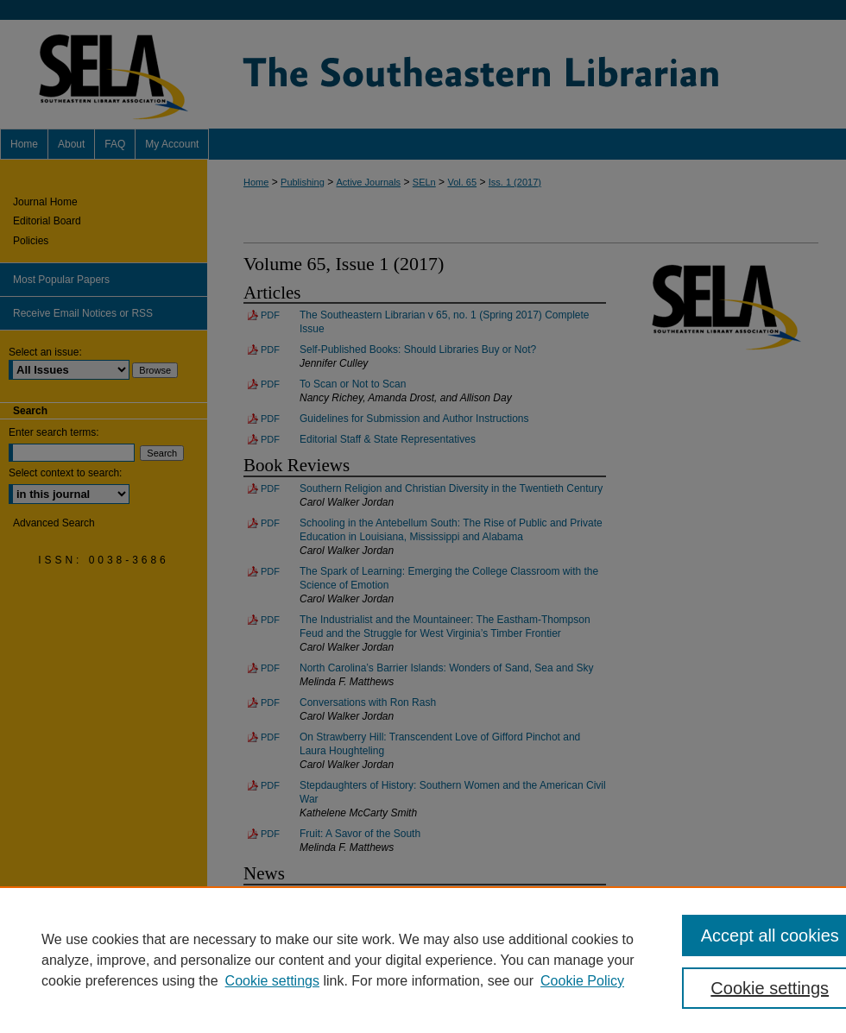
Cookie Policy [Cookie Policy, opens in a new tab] (582, 980)
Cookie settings (272, 980)
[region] (423, 959)
